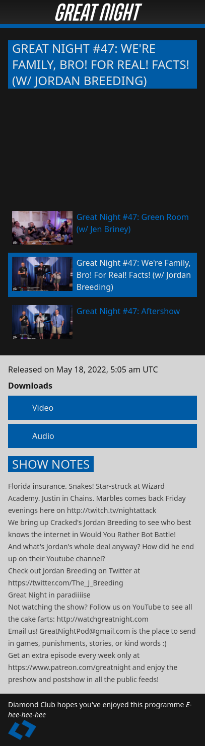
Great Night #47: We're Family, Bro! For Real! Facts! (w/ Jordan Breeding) (100, 64)
